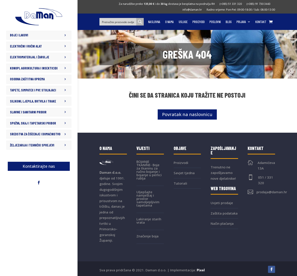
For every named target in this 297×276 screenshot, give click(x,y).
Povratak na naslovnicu (187, 114)
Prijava (241, 22)
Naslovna (154, 22)
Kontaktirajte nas (39, 165)
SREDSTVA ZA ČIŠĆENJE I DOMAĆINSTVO (35, 134)
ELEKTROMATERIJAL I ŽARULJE (29, 57)
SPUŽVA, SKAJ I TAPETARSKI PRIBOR (33, 123)
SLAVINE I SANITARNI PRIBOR (28, 112)
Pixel (201, 270)
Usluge (183, 22)
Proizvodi (198, 22)
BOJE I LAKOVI (19, 35)
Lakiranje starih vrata (148, 221)
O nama (169, 22)
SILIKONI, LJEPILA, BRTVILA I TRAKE (33, 101)
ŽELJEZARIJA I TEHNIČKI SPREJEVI (32, 145)
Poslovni (215, 22)
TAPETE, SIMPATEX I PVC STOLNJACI (33, 90)
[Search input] (118, 22)
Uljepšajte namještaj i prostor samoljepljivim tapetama (147, 198)
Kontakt (260, 22)
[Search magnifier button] (140, 22)
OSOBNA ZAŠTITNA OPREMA (27, 79)
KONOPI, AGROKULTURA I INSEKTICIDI (34, 68)
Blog (229, 22)
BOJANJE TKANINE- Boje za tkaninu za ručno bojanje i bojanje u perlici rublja (149, 169)
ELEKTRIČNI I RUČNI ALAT (26, 46)
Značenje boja (147, 236)
